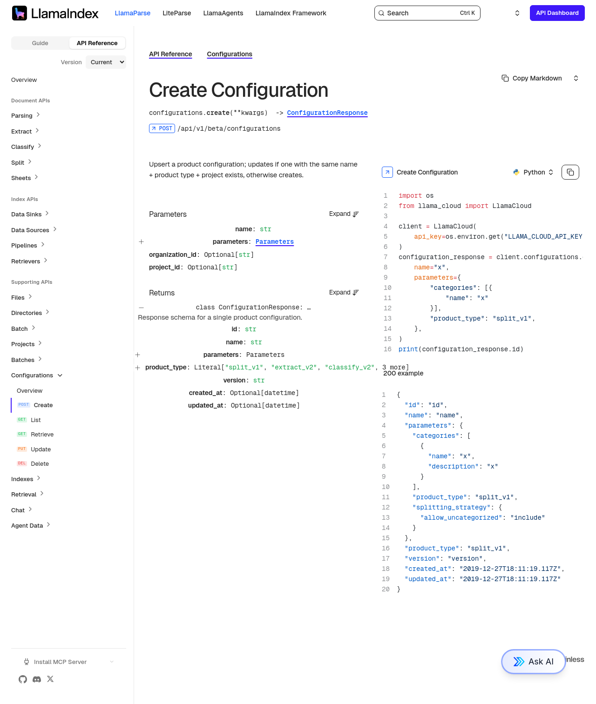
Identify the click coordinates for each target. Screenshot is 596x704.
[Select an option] (511, 13)
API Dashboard (557, 13)
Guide (40, 43)
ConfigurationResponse (327, 112)
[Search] (427, 13)
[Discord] (37, 679)
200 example (403, 373)
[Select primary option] (531, 78)
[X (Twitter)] (50, 679)
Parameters (275, 241)
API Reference (97, 43)
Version (71, 62)
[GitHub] (23, 679)
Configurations (229, 54)
